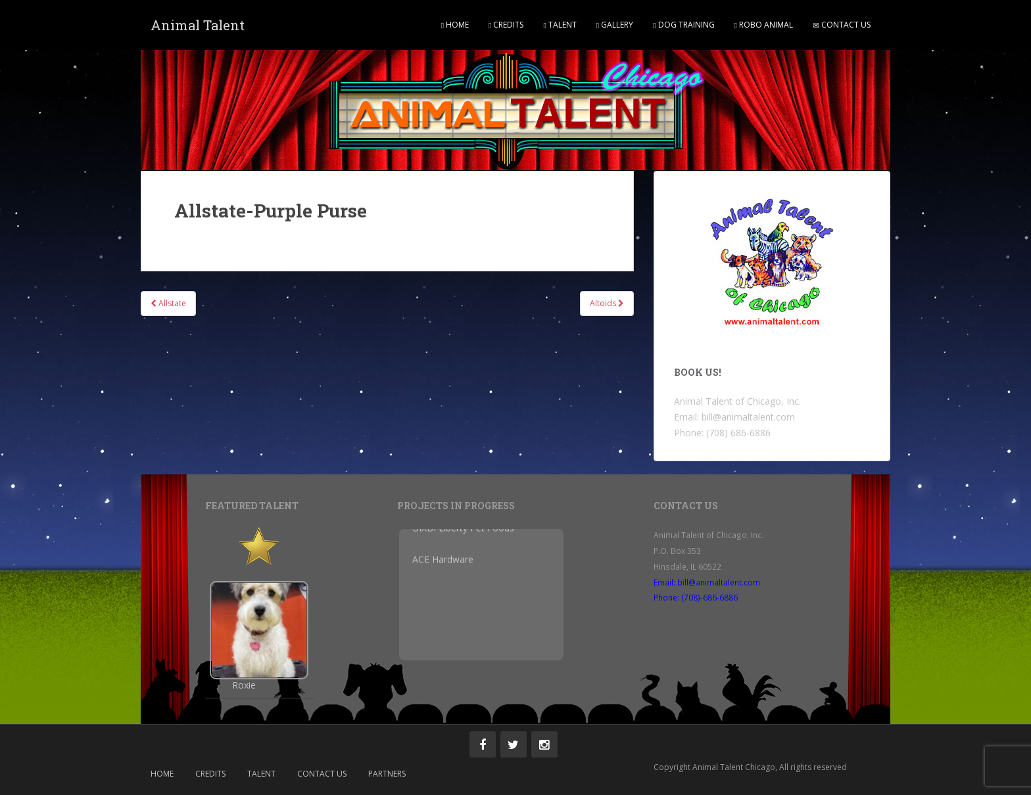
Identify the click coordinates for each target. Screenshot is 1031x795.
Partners (387, 773)
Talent (559, 24)
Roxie (244, 685)
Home (455, 24)
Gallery (614, 24)
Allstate (168, 303)
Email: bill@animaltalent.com (707, 582)
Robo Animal (763, 24)
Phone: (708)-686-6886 (696, 597)
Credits (506, 24)
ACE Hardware (442, 555)
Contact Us (842, 24)
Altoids (607, 303)
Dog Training (683, 24)
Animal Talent (198, 25)
